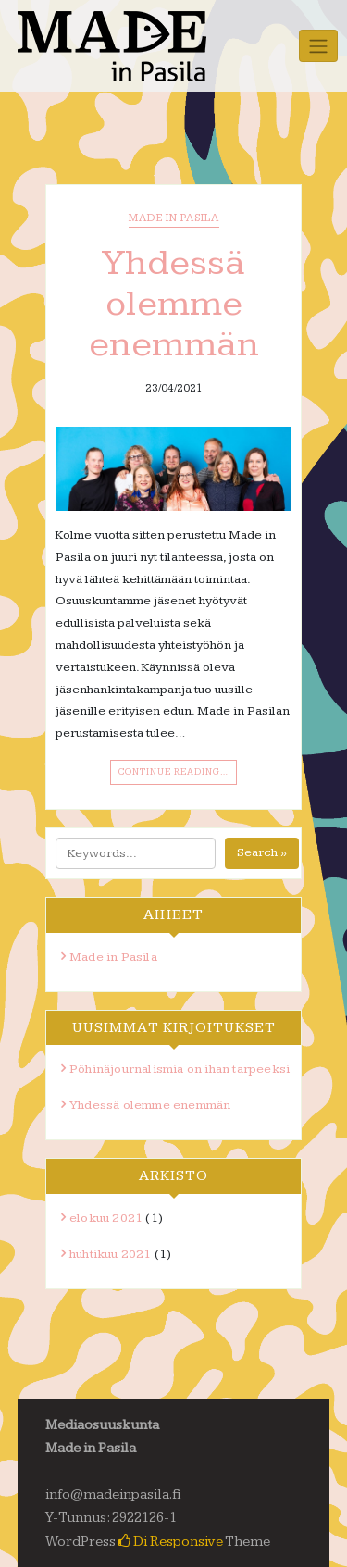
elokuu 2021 (106, 1218)
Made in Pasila (174, 218)
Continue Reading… (173, 771)
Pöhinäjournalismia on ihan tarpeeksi (179, 1069)
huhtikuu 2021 (110, 1254)
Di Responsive (170, 1541)
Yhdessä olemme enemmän (174, 304)
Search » (262, 852)
